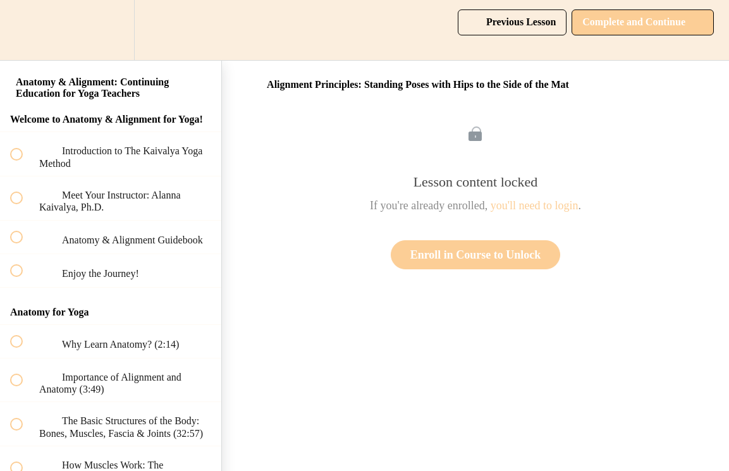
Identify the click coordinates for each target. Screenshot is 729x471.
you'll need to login (535, 205)
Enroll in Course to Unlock (475, 254)
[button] (23, 30)
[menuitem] (110, 30)
